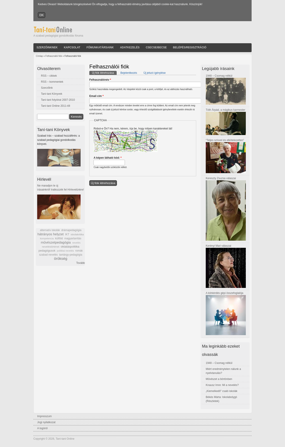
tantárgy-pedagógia (70, 254)
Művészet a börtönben (219, 379)
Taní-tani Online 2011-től (55, 105)
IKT (67, 234)
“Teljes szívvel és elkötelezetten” (225, 140)
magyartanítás (72, 238)
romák (79, 250)
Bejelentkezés (128, 72)
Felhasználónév (100, 79)
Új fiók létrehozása (104, 72)
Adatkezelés (130, 47)
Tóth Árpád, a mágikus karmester (225, 109)
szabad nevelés (48, 254)
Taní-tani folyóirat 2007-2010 (58, 99)
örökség (60, 258)
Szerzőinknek (47, 47)
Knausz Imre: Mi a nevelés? (222, 385)
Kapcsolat (72, 47)
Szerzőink (47, 87)
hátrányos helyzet (50, 234)
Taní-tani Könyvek (51, 93)
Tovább (80, 263)
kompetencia (47, 238)
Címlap (39, 56)
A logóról (42, 428)
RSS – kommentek (52, 81)
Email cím (96, 96)
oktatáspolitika (70, 246)
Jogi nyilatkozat (46, 422)
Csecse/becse (156, 47)
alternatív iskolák (50, 230)
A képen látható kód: (108, 157)
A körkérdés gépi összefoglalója (224, 293)
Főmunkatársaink (100, 47)
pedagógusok (47, 250)
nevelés (76, 242)
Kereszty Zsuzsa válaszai (221, 178)
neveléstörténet (50, 246)
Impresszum (44, 416)
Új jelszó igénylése (154, 72)
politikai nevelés (65, 250)
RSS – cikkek (49, 75)
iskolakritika (77, 234)
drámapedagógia (71, 230)
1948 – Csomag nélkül (219, 75)
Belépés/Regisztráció (189, 47)
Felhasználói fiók (53, 56)
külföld (59, 238)
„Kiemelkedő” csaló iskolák (221, 391)
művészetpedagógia (56, 242)
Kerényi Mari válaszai (218, 245)
